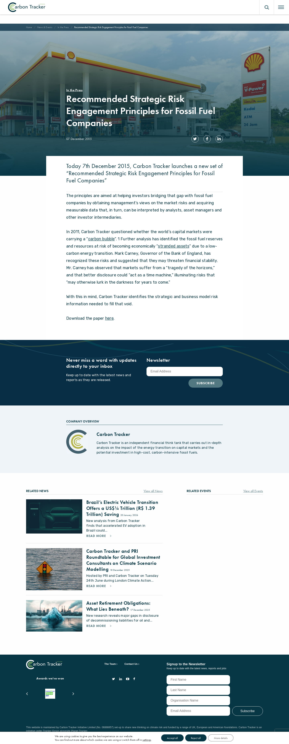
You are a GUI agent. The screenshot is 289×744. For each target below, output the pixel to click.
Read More (97, 538)
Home (29, 27)
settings (150, 739)
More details (230, 737)
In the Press (66, 27)
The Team (110, 669)
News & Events (46, 27)
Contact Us (131, 669)
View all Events (251, 488)
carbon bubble (101, 236)
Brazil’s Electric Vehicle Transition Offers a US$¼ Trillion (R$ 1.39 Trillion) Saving (123, 506)
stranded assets (173, 244)
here (109, 316)
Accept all (177, 737)
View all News (152, 488)
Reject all (203, 737)
